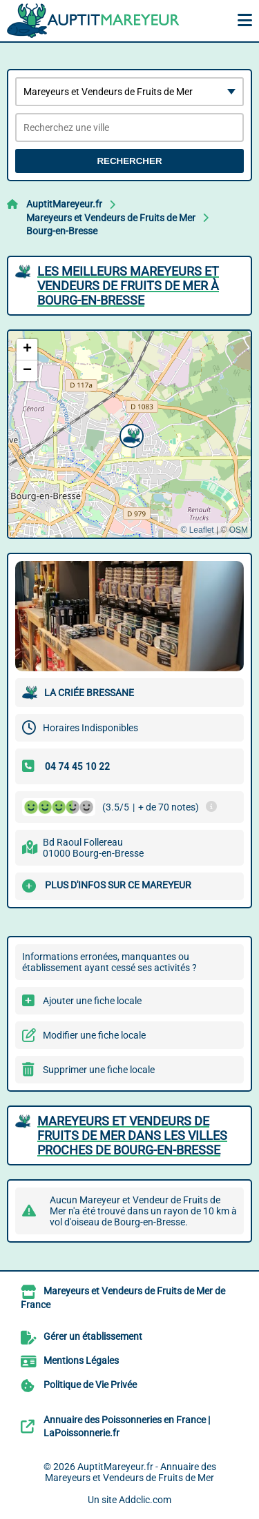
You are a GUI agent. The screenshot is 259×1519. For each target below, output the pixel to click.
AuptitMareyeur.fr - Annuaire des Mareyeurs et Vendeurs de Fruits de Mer (130, 1472)
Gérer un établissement (93, 1336)
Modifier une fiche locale (94, 1035)
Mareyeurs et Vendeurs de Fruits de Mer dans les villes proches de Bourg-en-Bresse (132, 1135)
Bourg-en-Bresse (61, 230)
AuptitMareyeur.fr (64, 204)
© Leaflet (196, 530)
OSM (238, 530)
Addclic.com (145, 1499)
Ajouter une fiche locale (92, 1000)
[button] (129, 434)
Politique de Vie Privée (90, 1384)
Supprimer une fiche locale (99, 1069)
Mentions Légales (81, 1360)
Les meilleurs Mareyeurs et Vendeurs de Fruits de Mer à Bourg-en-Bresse (128, 285)
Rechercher (129, 161)
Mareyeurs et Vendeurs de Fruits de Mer (110, 217)
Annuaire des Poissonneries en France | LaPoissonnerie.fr (127, 1426)
